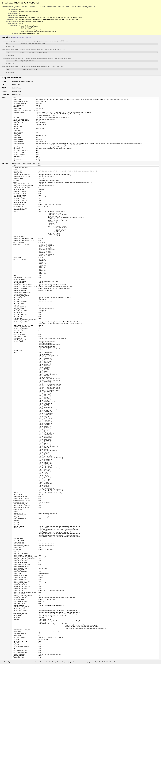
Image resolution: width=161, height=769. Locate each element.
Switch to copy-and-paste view (21, 39)
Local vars (11, 48)
